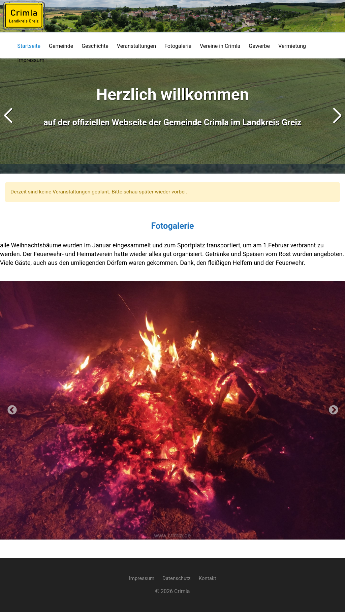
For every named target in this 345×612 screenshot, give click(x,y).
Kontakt (207, 579)
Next (331, 408)
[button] (337, 116)
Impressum (141, 579)
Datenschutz (176, 579)
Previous (10, 408)
